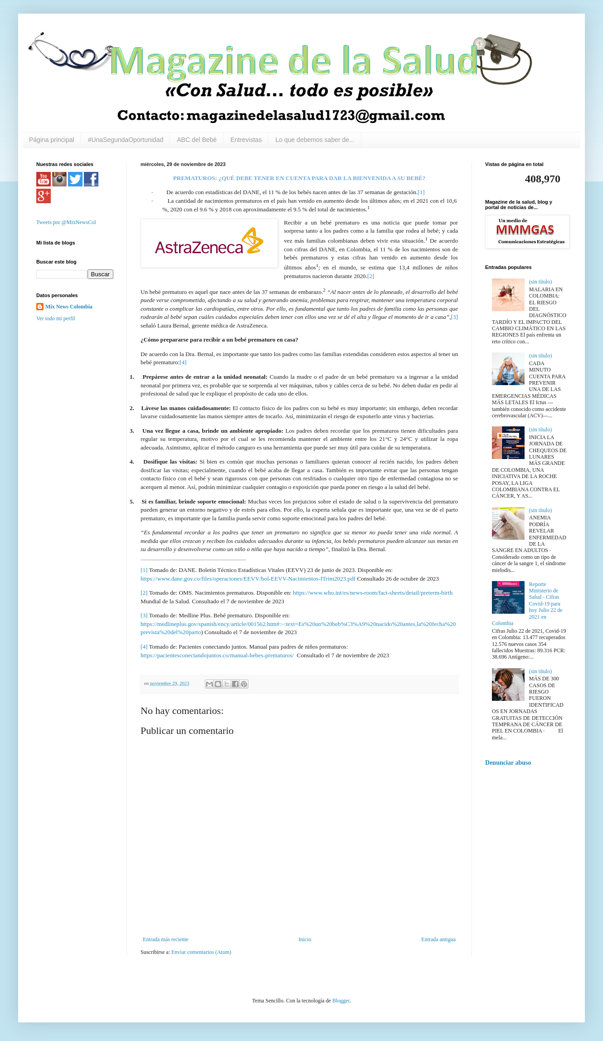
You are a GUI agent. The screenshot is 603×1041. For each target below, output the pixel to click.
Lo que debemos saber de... (314, 139)
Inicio (304, 939)
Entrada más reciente (166, 939)
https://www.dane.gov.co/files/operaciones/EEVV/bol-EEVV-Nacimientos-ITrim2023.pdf (248, 578)
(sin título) (540, 282)
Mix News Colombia (68, 306)
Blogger (341, 1000)
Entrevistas (246, 139)
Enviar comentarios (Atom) (201, 952)
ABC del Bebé (197, 139)
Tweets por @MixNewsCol (66, 222)
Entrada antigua (438, 939)
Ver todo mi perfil (55, 318)
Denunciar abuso (508, 762)
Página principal (51, 139)
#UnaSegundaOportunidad (126, 139)
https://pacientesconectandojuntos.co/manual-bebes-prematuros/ (217, 655)
